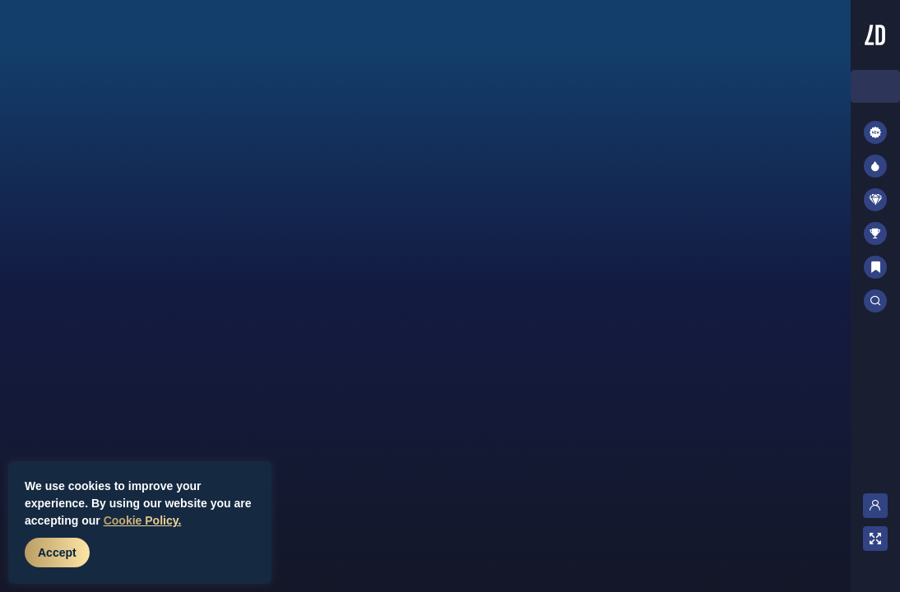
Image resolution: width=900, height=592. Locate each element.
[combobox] (875, 86)
